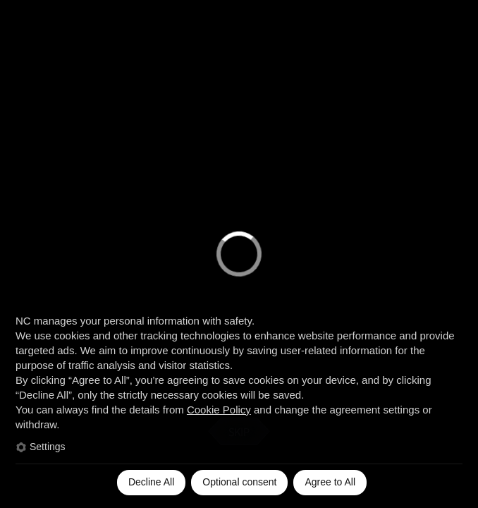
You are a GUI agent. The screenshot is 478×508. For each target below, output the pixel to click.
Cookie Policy (219, 410)
